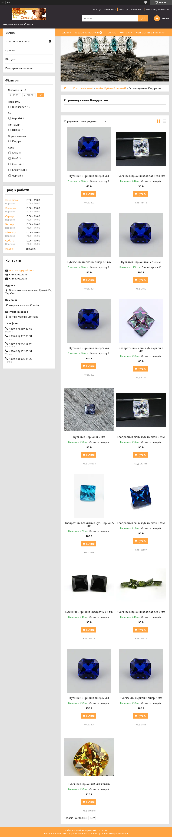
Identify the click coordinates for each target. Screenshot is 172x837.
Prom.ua (103, 830)
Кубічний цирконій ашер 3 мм (89, 175)
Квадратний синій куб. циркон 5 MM (141, 522)
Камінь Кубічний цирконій (110, 88)
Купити (90, 194)
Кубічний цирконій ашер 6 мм (89, 697)
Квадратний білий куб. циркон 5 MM (141, 436)
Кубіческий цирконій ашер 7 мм (141, 697)
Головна (66, 32)
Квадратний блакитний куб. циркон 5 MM (89, 524)
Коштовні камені (83, 88)
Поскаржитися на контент (85, 833)
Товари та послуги (86, 32)
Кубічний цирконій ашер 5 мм (89, 348)
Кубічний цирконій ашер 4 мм (141, 261)
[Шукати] (143, 18)
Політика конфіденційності (114, 833)
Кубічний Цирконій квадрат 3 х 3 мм (141, 175)
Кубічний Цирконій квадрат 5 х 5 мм (89, 611)
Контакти (126, 32)
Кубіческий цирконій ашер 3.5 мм (89, 261)
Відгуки (10, 59)
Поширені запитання (18, 68)
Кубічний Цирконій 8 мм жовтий (89, 783)
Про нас (110, 32)
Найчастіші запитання (150, 32)
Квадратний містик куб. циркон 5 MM (141, 349)
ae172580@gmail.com (21, 270)
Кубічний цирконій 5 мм (89, 436)
